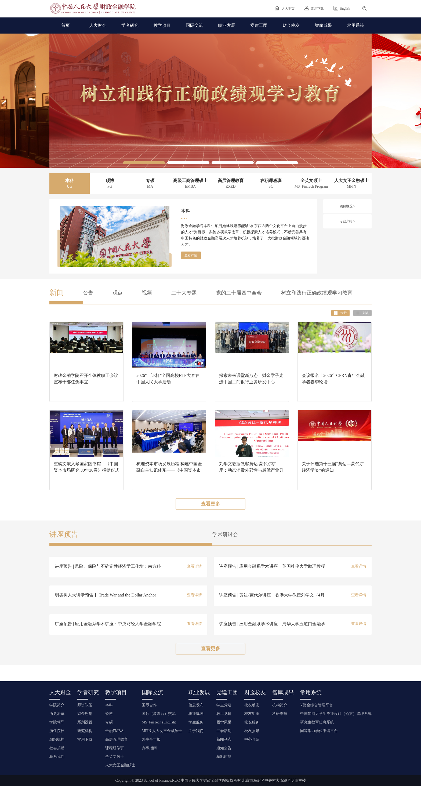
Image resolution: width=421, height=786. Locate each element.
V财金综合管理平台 (316, 705)
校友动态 (251, 705)
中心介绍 (251, 739)
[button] (144, 162)
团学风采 (223, 722)
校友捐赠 (251, 731)
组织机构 (56, 739)
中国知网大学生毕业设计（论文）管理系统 (336, 714)
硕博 (109, 714)
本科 (109, 705)
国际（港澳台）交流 (159, 714)
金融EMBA (114, 731)
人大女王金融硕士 (120, 765)
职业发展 (226, 25)
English (345, 8)
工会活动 (223, 731)
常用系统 (355, 25)
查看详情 (190, 255)
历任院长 (56, 731)
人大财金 (97, 25)
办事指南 (149, 748)
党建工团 (258, 25)
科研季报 (279, 714)
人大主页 (288, 8)
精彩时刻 (223, 757)
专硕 (109, 722)
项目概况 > (347, 206)
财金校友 (291, 25)
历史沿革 (56, 714)
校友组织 (251, 714)
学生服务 (196, 722)
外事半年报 (151, 739)
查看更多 (210, 504)
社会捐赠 (56, 748)
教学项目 (162, 25)
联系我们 (56, 757)
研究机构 (84, 731)
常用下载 (317, 8)
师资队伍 (84, 705)
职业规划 (196, 714)
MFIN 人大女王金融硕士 (162, 731)
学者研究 (130, 25)
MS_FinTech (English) (159, 722)
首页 (65, 25)
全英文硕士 (114, 757)
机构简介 (279, 705)
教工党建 (223, 714)
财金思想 (84, 714)
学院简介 (56, 705)
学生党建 (223, 705)
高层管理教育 (116, 739)
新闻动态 (223, 739)
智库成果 (323, 25)
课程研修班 (114, 748)
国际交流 (194, 25)
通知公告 (223, 748)
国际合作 (149, 705)
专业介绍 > (347, 221)
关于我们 (196, 731)
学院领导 (56, 722)
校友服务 (251, 722)
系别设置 (84, 722)
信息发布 (196, 705)
